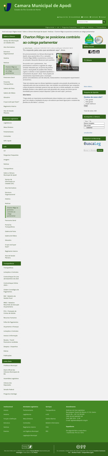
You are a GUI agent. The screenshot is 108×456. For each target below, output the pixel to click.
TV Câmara (88, 60)
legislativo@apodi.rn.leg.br (79, 420)
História (6, 414)
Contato (86, 17)
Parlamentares (28, 410)
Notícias (91, 27)
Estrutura (7, 423)
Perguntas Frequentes (69, 27)
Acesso (6, 410)
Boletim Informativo (52, 423)
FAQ (47, 427)
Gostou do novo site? (93, 97)
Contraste (94, 17)
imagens (82, 27)
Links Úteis (8, 361)
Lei (58, 27)
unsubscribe (88, 133)
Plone (35, 452)
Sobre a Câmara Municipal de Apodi (35, 32)
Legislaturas (27, 414)
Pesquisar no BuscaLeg (92, 139)
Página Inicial (49, 27)
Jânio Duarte (28, 48)
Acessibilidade (75, 17)
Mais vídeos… (88, 86)
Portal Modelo (34, 451)
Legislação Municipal (30, 435)
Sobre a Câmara (9, 36)
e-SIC (47, 414)
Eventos (6, 431)
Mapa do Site (63, 17)
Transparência (101, 27)
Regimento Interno (29, 427)
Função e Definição (10, 419)
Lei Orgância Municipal (30, 431)
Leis (5, 146)
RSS (47, 431)
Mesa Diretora (28, 419)
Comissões (26, 423)
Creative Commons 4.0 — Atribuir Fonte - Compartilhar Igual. (86, 451)
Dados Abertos (51, 419)
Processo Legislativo (11, 119)
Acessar (103, 17)
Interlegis (19, 452)
